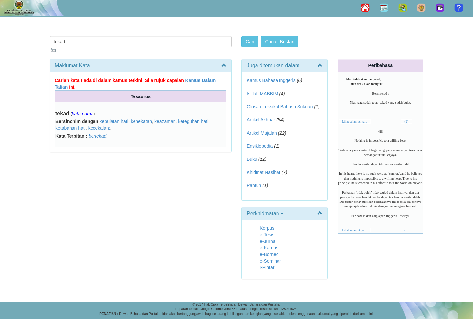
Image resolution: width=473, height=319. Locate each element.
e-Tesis (267, 234)
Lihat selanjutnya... (354, 121)
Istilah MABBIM (262, 93)
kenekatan (141, 121)
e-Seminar (270, 261)
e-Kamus (269, 247)
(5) (406, 230)
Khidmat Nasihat (263, 172)
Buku (252, 159)
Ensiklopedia (260, 146)
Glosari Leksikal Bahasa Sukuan (280, 106)
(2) (406, 121)
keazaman (165, 121)
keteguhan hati (193, 121)
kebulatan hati (114, 121)
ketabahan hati (70, 128)
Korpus (267, 228)
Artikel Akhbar (261, 119)
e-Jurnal (268, 241)
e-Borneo (269, 254)
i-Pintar (267, 267)
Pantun (254, 185)
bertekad (97, 135)
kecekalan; (99, 128)
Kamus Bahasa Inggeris (271, 80)
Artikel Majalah (262, 133)
